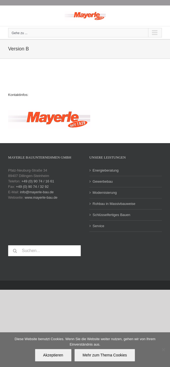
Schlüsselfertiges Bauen (111, 215)
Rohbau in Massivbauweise (114, 204)
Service (98, 226)
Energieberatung (106, 170)
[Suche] (15, 250)
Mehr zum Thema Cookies (105, 355)
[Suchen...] (44, 250)
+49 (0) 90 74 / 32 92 (32, 187)
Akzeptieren (53, 355)
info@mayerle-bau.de (37, 192)
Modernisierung (105, 193)
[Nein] (163, 349)
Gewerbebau (103, 181)
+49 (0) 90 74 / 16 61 (37, 181)
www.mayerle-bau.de (41, 197)
